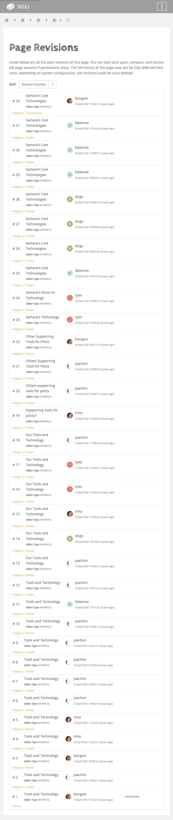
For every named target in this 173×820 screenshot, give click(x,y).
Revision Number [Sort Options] (34, 84)
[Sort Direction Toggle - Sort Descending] (52, 84)
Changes (17, 113)
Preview (29, 137)
